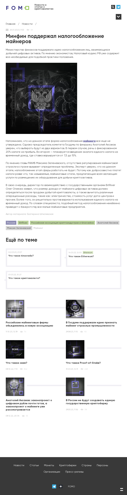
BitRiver (23, 222)
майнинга (89, 140)
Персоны (102, 465)
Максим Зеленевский (19, 228)
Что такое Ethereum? (81, 256)
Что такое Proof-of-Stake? (83, 362)
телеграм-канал (118, 7)
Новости (19, 465)
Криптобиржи (67, 465)
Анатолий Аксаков (108, 222)
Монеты (49, 465)
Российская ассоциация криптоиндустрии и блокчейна (62, 222)
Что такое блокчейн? (21, 255)
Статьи (34, 465)
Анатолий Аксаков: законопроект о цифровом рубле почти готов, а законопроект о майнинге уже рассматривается (29, 405)
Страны (86, 465)
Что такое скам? (16, 362)
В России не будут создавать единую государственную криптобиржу (90, 402)
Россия (11, 222)
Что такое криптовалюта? (24, 278)
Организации (52, 471)
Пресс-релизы (74, 471)
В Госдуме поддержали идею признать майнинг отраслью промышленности (91, 324)
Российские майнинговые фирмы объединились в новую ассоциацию (29, 324)
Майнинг (38, 228)
